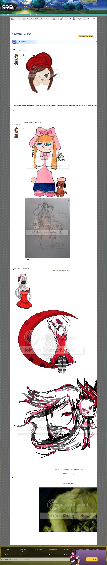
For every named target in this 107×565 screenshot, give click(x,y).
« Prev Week (57, 469)
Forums (20, 15)
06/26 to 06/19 (70, 469)
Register (84, 1)
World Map (66, 554)
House (24, 18)
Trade (50, 554)
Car (30, 18)
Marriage (79, 18)
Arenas (36, 551)
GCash (9, 15)
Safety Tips (66, 549)
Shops (15, 15)
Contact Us (7, 551)
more (27, 18)
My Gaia (3, 15)
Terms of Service (24, 549)
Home (81, 469)
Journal (61, 18)
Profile (94, 18)
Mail (48, 18)
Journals (51, 553)
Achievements (74, 18)
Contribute (51, 551)
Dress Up (66, 551)
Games (32, 15)
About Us (7, 549)
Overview (12, 18)
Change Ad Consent (24, 551)
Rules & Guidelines (53, 549)
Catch (38, 15)
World (26, 15)
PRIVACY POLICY (39, 549)
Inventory (42, 18)
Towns (36, 554)
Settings (85, 18)
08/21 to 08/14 (64, 469)
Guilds (36, 553)
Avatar (18, 18)
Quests (67, 18)
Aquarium (36, 18)
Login (93, 1)
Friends (54, 18)
